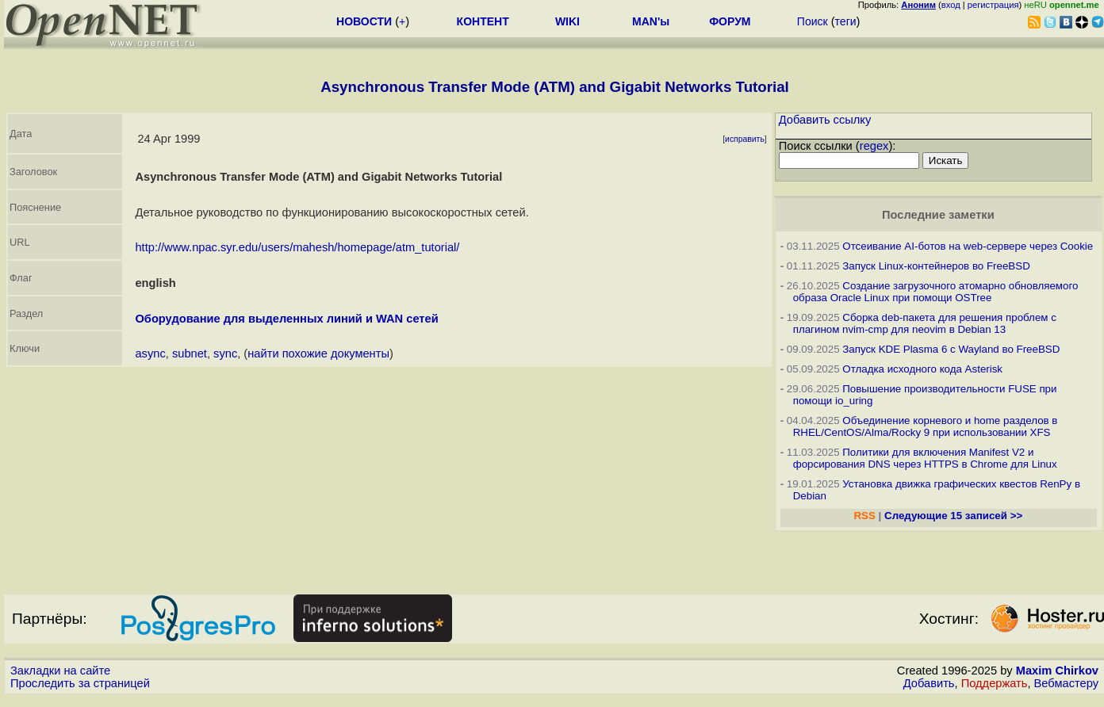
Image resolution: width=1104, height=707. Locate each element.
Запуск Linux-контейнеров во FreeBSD (936, 266)
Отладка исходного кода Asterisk (922, 369)
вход (950, 5)
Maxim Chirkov (1057, 670)
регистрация (993, 5)
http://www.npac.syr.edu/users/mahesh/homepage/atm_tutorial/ (297, 247)
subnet (189, 353)
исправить (745, 139)
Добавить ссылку (825, 119)
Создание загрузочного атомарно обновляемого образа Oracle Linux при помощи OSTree (936, 292)
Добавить (929, 683)
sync (225, 353)
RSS (864, 516)
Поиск (812, 21)
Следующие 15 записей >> (953, 516)
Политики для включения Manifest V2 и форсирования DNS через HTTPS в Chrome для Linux (925, 458)
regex (874, 145)
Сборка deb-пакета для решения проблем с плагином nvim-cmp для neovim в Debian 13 (924, 323)
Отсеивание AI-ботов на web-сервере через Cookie (967, 246)
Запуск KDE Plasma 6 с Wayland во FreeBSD (951, 349)
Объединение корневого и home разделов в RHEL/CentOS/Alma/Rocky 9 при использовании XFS (925, 426)
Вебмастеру (1066, 683)
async (150, 353)
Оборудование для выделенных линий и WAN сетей (286, 318)
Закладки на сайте (60, 670)
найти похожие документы (318, 353)
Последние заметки (938, 214)
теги (846, 21)
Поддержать (994, 683)
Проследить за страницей (80, 683)
